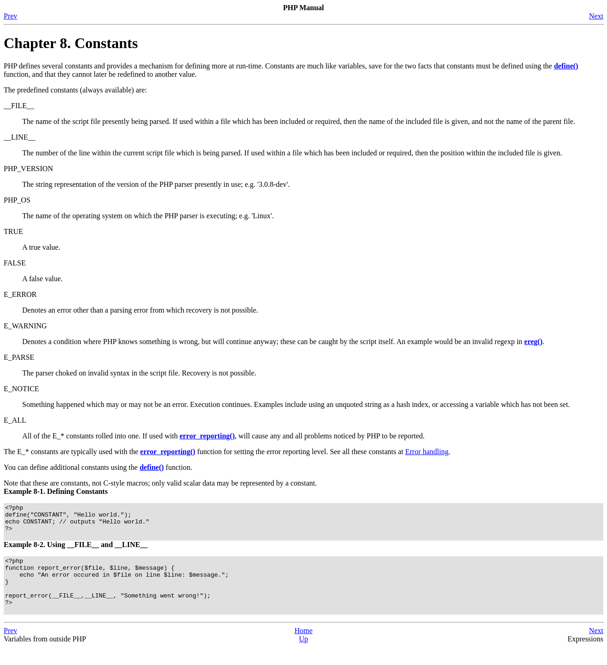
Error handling (426, 452)
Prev (10, 16)
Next (596, 16)
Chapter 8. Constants (71, 43)
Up (303, 657)
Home (303, 649)
